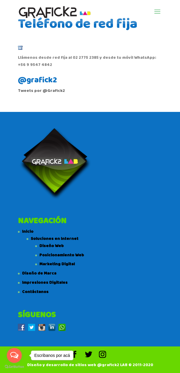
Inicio (27, 231)
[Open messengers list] (14, 355)
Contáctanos (35, 292)
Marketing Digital (57, 264)
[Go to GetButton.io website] (14, 367)
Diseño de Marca (39, 273)
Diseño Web (51, 246)
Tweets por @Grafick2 (41, 90)
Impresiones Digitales (45, 282)
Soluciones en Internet (54, 238)
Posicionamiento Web (61, 255)
